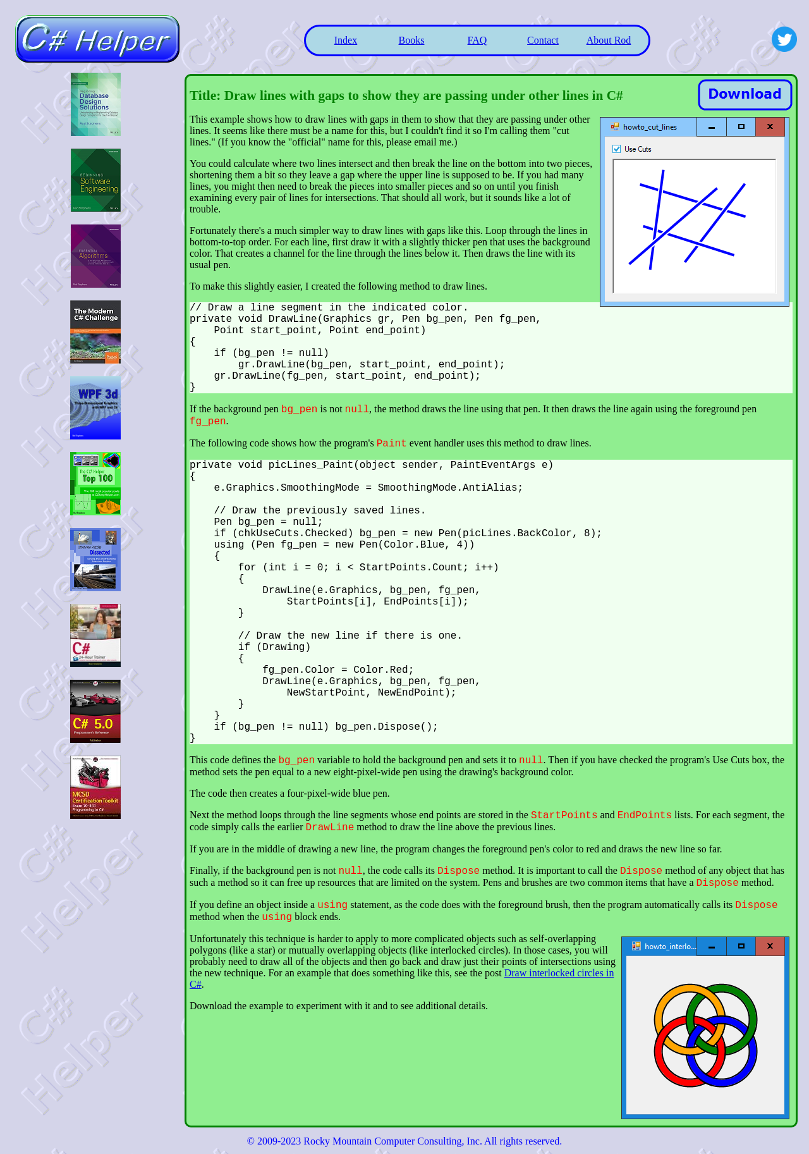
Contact (543, 40)
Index (345, 40)
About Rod (609, 40)
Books (412, 40)
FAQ (477, 40)
